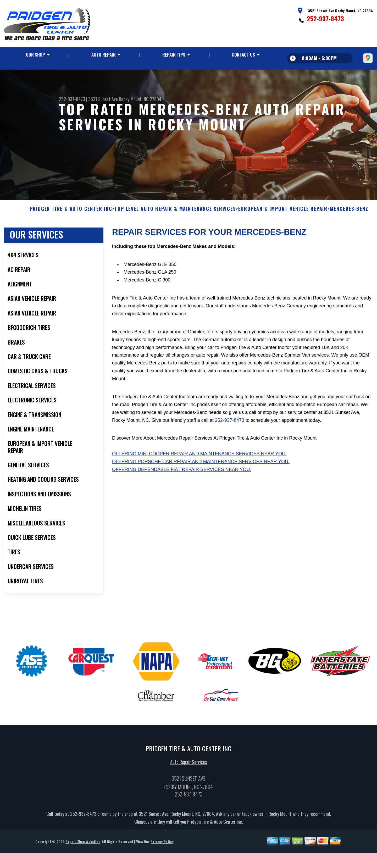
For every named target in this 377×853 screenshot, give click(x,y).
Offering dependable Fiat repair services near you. (181, 472)
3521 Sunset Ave (103, 99)
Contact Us (243, 54)
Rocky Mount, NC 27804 (140, 99)
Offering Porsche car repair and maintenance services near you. (201, 464)
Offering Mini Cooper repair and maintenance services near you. (199, 456)
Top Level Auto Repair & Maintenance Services (175, 211)
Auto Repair (103, 54)
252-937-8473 (325, 18)
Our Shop (35, 54)
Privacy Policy (162, 843)
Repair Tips (173, 54)
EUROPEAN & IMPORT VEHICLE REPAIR (283, 211)
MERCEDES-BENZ (349, 211)
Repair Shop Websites (82, 843)
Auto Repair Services (188, 764)
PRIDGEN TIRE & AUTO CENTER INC (71, 211)
